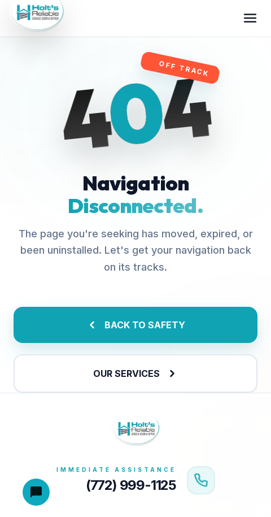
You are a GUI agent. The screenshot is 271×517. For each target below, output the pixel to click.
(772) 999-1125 (131, 485)
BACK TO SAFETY (135, 325)
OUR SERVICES (135, 373)
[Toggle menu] (250, 18)
